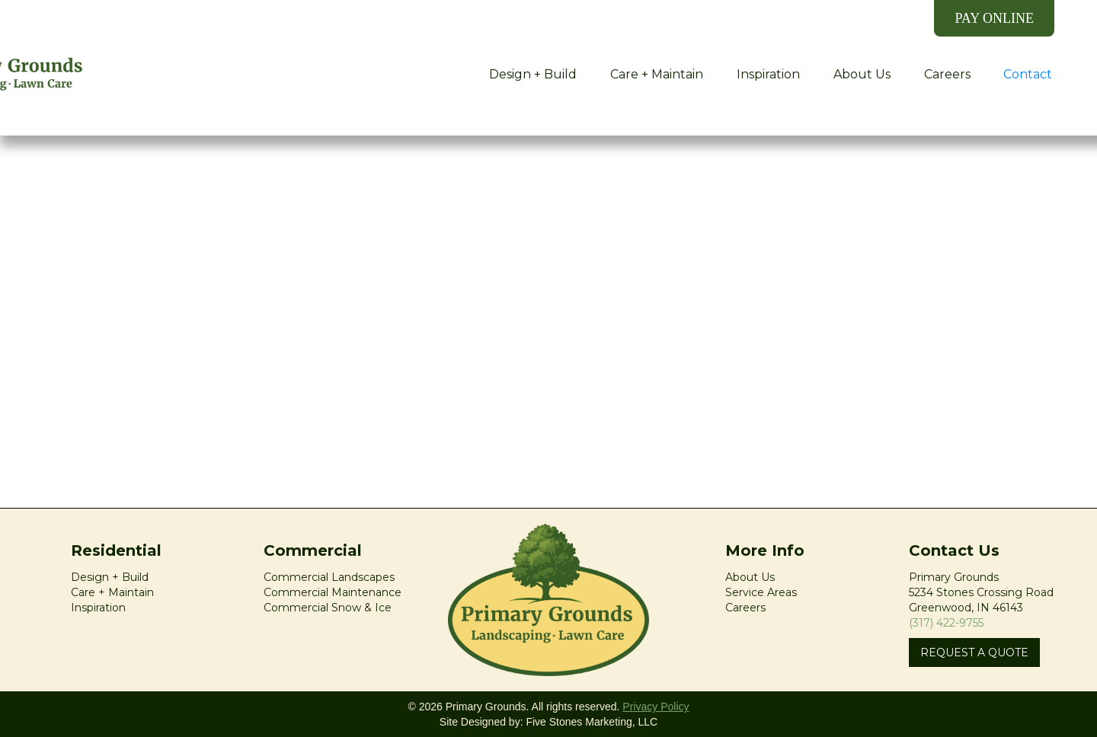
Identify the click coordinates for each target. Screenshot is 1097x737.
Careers (947, 74)
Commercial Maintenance (332, 592)
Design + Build (533, 74)
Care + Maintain (656, 74)
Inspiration (768, 74)
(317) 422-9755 (946, 623)
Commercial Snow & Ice (328, 607)
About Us (862, 74)
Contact (1027, 74)
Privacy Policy (655, 706)
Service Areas (761, 592)
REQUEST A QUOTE (974, 652)
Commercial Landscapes (329, 577)
